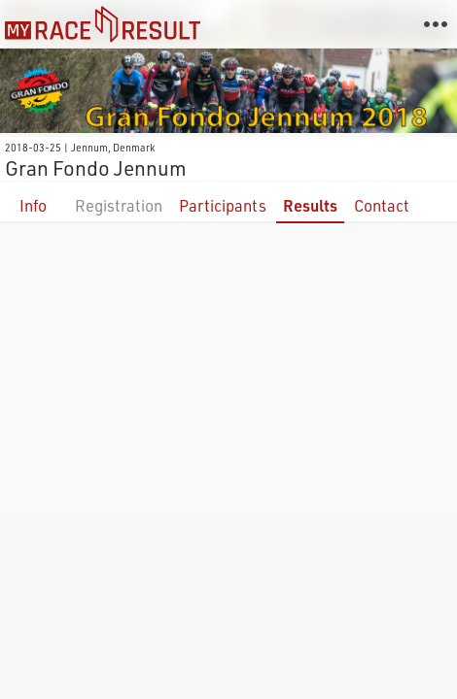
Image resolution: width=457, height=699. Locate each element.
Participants (222, 205)
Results (310, 205)
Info (33, 205)
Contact (381, 205)
